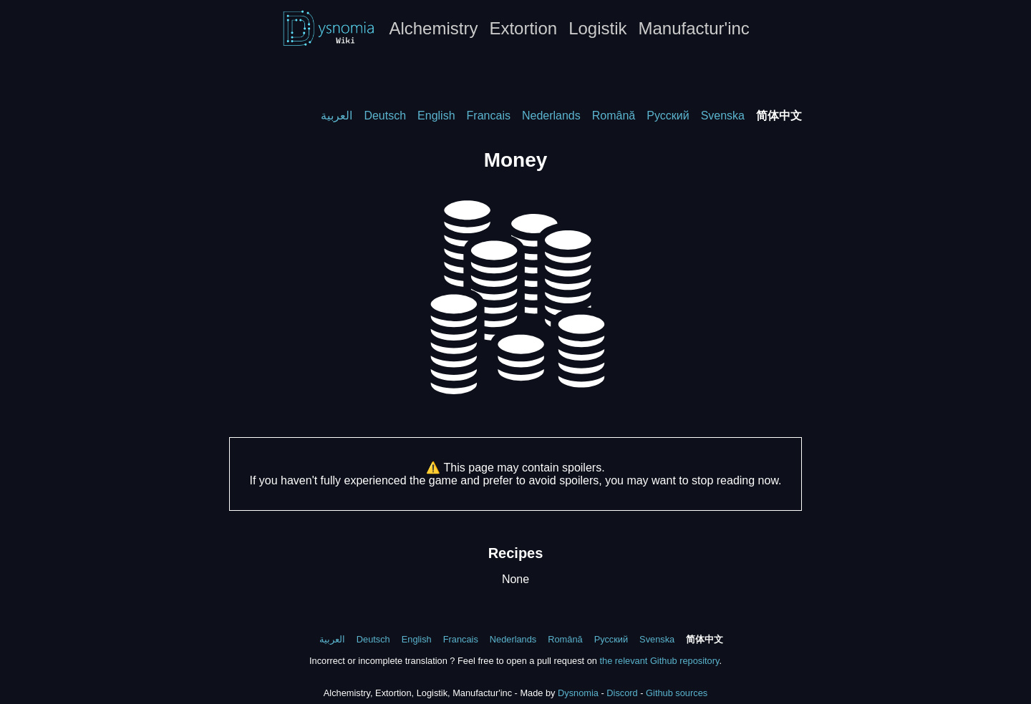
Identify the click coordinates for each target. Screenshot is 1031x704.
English (436, 115)
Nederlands (551, 115)
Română (613, 115)
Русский (668, 115)
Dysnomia (578, 693)
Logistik (597, 28)
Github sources (676, 693)
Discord (621, 693)
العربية (336, 115)
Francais (488, 115)
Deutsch (385, 115)
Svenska (723, 115)
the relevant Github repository (659, 660)
